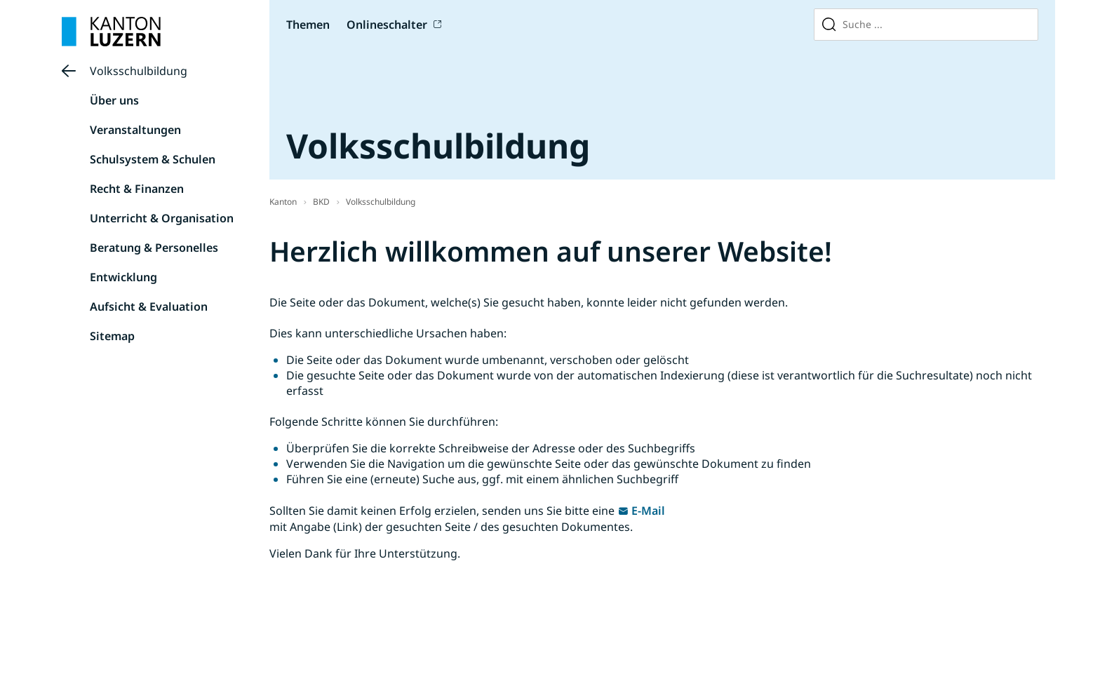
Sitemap (112, 336)
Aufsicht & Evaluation (149, 306)
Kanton (283, 202)
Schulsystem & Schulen (152, 159)
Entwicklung (123, 277)
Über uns (114, 100)
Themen (308, 24)
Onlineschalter (387, 24)
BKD (321, 202)
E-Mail (648, 510)
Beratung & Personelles (154, 247)
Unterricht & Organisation (162, 218)
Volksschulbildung (138, 71)
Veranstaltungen (135, 129)
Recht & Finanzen (137, 188)
